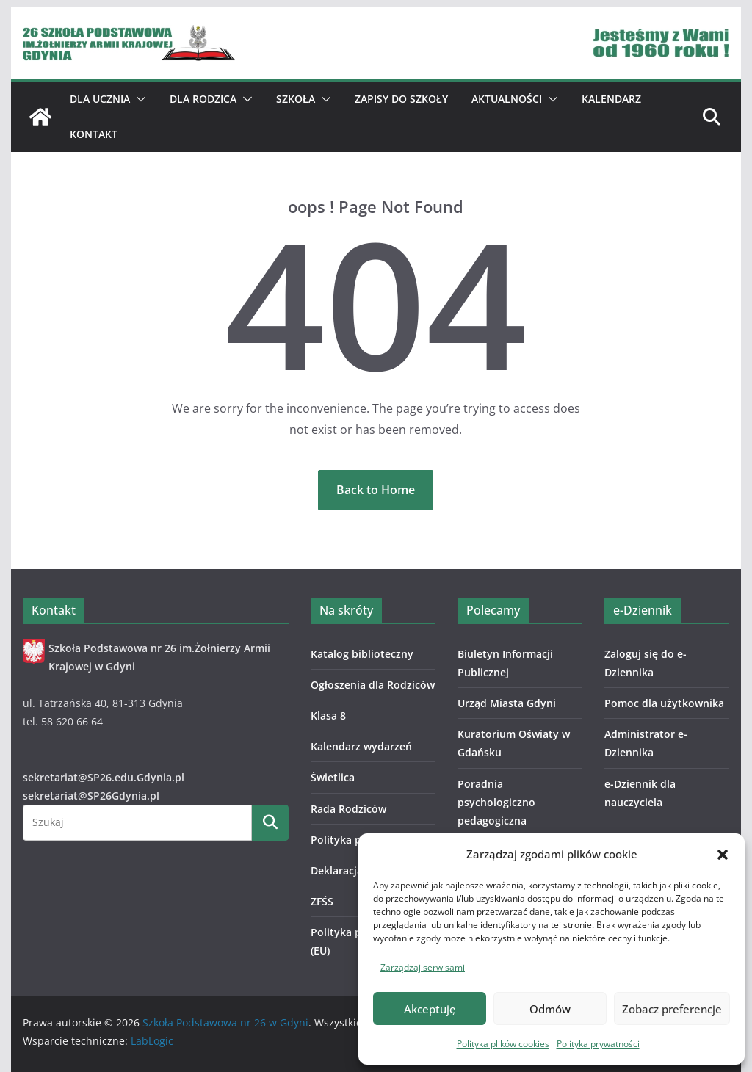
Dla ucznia (100, 99)
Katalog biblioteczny (362, 654)
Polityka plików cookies (503, 1043)
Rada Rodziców (348, 809)
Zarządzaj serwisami (422, 967)
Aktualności (506, 99)
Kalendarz (611, 99)
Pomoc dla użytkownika (664, 703)
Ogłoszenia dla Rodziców (373, 685)
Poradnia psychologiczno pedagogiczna (496, 802)
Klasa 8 (328, 715)
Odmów (550, 1009)
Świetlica (333, 777)
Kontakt (94, 134)
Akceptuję (430, 1009)
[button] (722, 854)
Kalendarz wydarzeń (361, 746)
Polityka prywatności (598, 1043)
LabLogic (152, 1041)
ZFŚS (322, 901)
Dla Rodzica (203, 99)
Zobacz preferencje (672, 1009)
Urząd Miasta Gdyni (507, 703)
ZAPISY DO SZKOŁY (401, 99)
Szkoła (295, 99)
